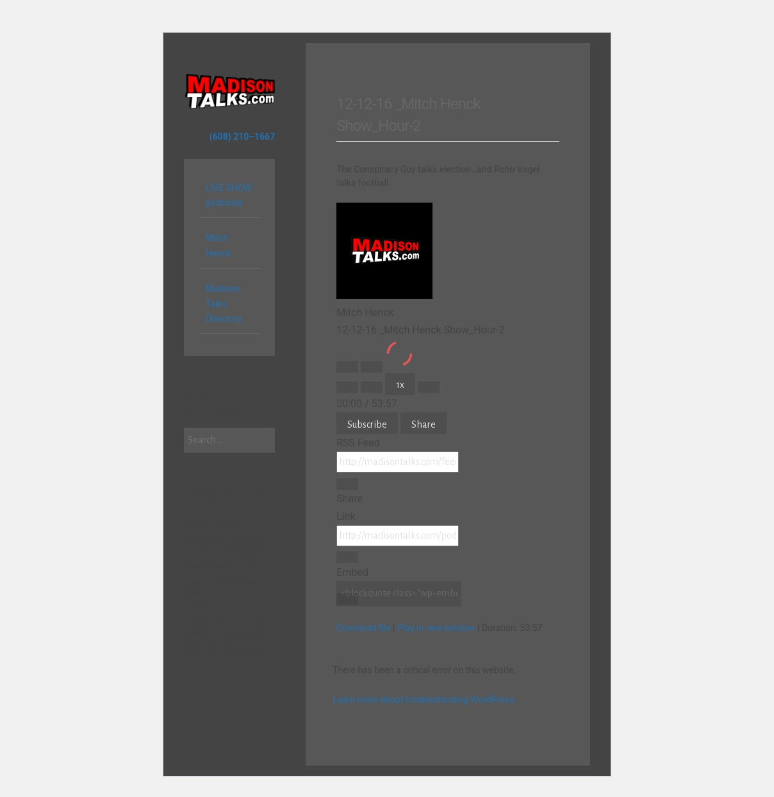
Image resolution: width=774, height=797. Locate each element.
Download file (363, 628)
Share (423, 424)
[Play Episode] (347, 367)
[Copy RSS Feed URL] (347, 484)
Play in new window (436, 628)
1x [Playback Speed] (400, 385)
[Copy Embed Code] (347, 599)
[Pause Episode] (372, 367)
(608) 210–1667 (242, 136)
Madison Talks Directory (224, 303)
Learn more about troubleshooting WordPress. (424, 699)
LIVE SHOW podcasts (229, 195)
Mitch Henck (218, 245)
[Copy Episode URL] (347, 557)
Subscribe (367, 424)
